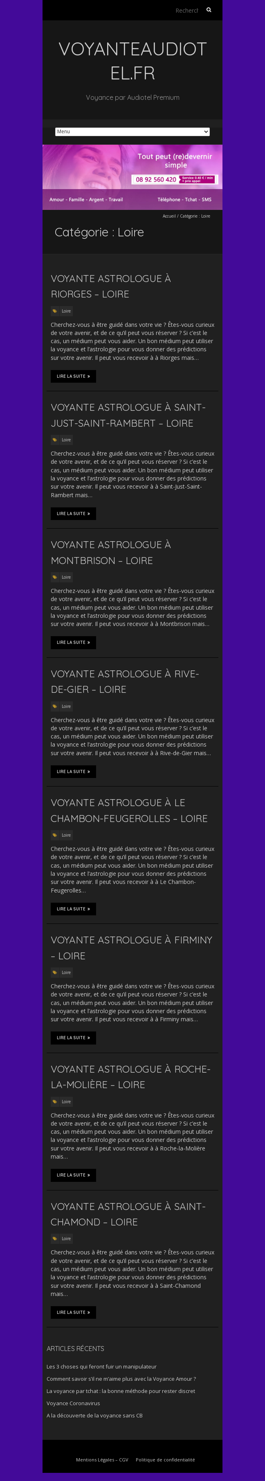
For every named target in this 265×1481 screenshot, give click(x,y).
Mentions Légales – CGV (102, 1460)
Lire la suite (73, 376)
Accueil (169, 216)
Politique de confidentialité (165, 1460)
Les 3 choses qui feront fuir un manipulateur (102, 1366)
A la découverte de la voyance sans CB (95, 1415)
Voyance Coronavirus (73, 1403)
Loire (66, 311)
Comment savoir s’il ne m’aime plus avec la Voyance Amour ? (121, 1378)
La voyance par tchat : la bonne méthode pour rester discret (121, 1391)
